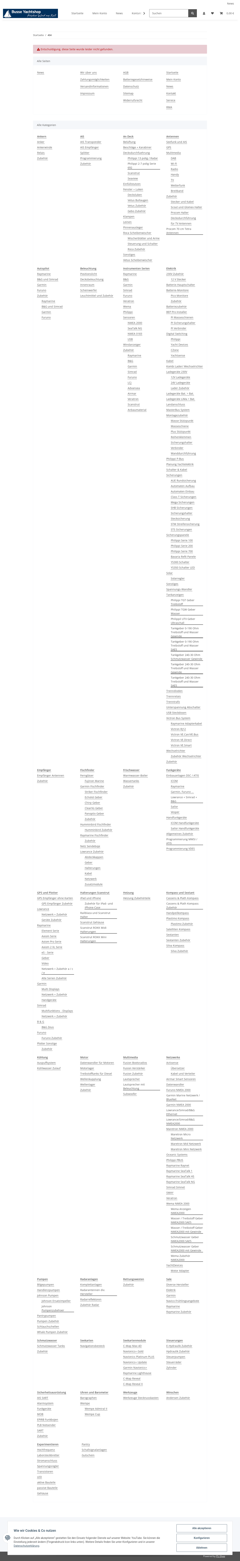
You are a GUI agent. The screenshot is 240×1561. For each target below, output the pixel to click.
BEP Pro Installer (176, 312)
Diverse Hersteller (177, 1284)
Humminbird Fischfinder (95, 824)
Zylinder (171, 1367)
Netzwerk (91, 879)
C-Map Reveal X (133, 1384)
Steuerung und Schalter (143, 243)
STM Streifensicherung (185, 524)
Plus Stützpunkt (180, 431)
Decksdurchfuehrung (136, 153)
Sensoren (129, 317)
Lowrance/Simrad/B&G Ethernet (180, 1112)
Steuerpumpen (175, 1356)
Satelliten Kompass (178, 929)
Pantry (86, 1444)
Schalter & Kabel (176, 469)
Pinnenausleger (133, 227)
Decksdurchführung (183, 218)
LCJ (129, 382)
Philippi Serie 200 (182, 546)
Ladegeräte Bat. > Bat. (180, 393)
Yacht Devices (179, 344)
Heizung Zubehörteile (136, 898)
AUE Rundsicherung (183, 480)
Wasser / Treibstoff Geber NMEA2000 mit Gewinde (187, 1229)
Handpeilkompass (177, 913)
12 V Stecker (178, 279)
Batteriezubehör (176, 306)
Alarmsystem (45, 1403)
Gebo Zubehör (137, 211)
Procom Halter (180, 212)
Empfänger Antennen (50, 775)
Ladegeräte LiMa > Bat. (180, 399)
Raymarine (44, 274)
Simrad (127, 290)
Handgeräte (49, 1000)
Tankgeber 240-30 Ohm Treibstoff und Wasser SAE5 (185, 681)
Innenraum (87, 285)
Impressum (87, 93)
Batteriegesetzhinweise (137, 79)
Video (45, 963)
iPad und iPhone (90, 898)
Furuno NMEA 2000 (178, 1090)
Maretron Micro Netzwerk (180, 1136)
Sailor (174, 806)
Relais (41, 153)
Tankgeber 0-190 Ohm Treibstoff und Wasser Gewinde (185, 632)
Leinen (127, 222)
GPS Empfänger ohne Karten (55, 898)
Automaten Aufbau (183, 486)
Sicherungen (174, 475)
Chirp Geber (92, 802)
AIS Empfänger (89, 147)
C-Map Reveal (131, 1378)
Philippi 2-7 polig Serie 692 (142, 165)
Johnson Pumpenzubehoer (53, 1308)
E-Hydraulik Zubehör (179, 1346)
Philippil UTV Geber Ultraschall (183, 621)
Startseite (77, 13)
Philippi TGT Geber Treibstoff (182, 602)
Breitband (177, 191)
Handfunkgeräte (176, 817)
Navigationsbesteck (92, 1346)
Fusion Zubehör (133, 1073)
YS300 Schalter (180, 562)
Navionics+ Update (135, 1362)
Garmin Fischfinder (92, 786)
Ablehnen (201, 1547)
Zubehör (42, 158)
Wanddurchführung (183, 453)
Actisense (172, 1062)
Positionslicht (88, 274)
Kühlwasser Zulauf (49, 1068)
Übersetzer (178, 1068)
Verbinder (177, 448)
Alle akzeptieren (201, 1528)
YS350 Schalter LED (183, 567)
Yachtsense (178, 355)
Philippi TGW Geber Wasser (183, 611)
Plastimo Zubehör (182, 924)
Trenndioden (174, 691)
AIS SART (42, 1398)
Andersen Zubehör (178, 1398)
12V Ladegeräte (180, 377)
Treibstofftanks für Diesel (96, 1073)
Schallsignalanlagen (94, 1449)
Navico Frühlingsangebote (182, 1301)
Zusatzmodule (94, 884)
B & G (40, 1021)
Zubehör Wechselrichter (186, 756)
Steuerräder (174, 1362)
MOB (40, 1414)
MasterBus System (178, 410)
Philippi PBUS (174, 1160)
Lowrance (43, 909)
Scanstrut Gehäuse (92, 922)
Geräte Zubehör (52, 920)
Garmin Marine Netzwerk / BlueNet (183, 1097)
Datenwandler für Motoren (97, 1062)
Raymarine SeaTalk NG (180, 1182)
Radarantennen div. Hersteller (92, 1292)
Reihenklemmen (181, 437)
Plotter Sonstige (47, 1043)
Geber (88, 862)
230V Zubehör (175, 274)
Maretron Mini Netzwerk (186, 1149)
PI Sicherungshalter (183, 323)
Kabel (169, 361)
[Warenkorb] (227, 13)
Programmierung (91, 158)
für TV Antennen (181, 223)
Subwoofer (130, 1094)
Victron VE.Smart (181, 745)
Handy (175, 174)
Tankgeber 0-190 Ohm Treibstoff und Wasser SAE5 (185, 645)
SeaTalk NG (135, 328)
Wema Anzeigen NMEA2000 (181, 1211)
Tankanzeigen (175, 594)
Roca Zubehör (136, 249)
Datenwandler (175, 1084)
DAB (173, 158)
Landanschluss (175, 404)
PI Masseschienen (182, 317)
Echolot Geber (93, 797)
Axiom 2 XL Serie (52, 947)
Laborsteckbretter (48, 1455)
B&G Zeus (48, 1027)
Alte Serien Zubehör (54, 978)
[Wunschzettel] (212, 13)
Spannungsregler (48, 1466)
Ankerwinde (44, 147)
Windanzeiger (132, 344)
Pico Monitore (179, 295)
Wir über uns (88, 72)
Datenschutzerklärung (26, 1545)
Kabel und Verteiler (183, 1073)
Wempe (85, 1403)
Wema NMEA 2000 (177, 1203)
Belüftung (129, 142)
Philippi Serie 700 (182, 551)
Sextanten (172, 934)
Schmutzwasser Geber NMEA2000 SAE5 (185, 1239)
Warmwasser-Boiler (135, 775)
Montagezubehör (177, 415)
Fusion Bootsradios (135, 1062)
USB (130, 339)
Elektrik (171, 1290)
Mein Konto (99, 13)
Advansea (134, 388)
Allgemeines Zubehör (179, 834)
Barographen (88, 1398)
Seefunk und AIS (176, 142)
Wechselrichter (175, 750)
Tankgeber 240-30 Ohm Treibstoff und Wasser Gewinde (185, 668)
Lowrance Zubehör (92, 851)
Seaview (133, 178)
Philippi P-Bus (175, 459)
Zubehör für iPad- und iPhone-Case (99, 905)
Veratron (128, 301)
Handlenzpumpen (48, 1290)
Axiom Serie (49, 936)
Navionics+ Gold (133, 1351)
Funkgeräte (44, 1408)
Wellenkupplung (90, 1079)
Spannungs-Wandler (179, 589)
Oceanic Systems (177, 1154)
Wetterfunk (178, 185)
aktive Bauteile (46, 1482)
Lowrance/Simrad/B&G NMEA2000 (180, 1121)
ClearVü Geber (94, 808)
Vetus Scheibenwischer (137, 260)
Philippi (128, 312)
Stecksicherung (180, 518)
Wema (127, 306)
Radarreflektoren (90, 1299)
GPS (168, 147)
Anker (40, 142)
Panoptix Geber (94, 813)
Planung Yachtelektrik (180, 464)
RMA (169, 107)
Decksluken (135, 195)
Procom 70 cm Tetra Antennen (178, 231)
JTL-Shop (220, 1556)
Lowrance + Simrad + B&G (184, 799)
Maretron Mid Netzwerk (186, 1143)
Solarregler (178, 578)
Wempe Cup (92, 1414)
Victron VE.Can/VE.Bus (184, 734)
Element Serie (50, 930)
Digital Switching (176, 333)
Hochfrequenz (46, 1449)
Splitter (84, 153)
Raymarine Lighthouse (137, 1373)
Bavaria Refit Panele (183, 556)
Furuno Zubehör (52, 1038)
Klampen (128, 216)
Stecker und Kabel (182, 201)
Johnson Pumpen (47, 1295)
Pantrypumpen (46, 1315)
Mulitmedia (173, 153)
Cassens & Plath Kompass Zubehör (182, 905)
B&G (126, 279)
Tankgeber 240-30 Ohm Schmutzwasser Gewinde (186, 657)
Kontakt (136, 13)
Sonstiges (129, 254)
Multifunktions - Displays (57, 1011)
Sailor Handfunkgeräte (185, 828)
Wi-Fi (174, 163)
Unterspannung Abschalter (183, 707)
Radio (174, 169)
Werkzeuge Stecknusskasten (141, 1398)
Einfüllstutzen (132, 184)
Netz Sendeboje (90, 846)
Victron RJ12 (178, 729)
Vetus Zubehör (137, 205)
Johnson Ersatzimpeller (56, 1301)
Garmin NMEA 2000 (178, 1104)
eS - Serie (47, 952)
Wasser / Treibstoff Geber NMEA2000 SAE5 (187, 1220)
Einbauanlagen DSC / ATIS (182, 775)
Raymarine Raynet (177, 1165)
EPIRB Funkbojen (47, 1419)
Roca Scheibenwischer (137, 233)
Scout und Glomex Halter (186, 207)
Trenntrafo (173, 702)
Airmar (132, 393)
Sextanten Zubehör (178, 940)
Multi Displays (50, 989)
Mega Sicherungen (182, 502)
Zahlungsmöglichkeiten (95, 79)
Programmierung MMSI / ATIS (181, 841)
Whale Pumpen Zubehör (52, 1332)
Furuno (41, 290)
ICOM (174, 781)
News (230, 3)
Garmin (41, 285)
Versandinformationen (94, 86)
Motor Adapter (180, 1270)
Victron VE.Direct (181, 740)
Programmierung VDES (180, 848)
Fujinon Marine (94, 781)
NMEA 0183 (135, 333)
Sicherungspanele (177, 535)
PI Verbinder (178, 328)
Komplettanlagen (91, 1284)
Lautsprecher (131, 1079)
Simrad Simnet (175, 1187)
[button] (204, 13)
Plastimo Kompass (177, 918)
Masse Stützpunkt (182, 420)
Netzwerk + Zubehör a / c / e (57, 970)
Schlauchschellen (48, 1326)
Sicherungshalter (181, 442)
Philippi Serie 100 (182, 540)
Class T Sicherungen (183, 497)
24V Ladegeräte (180, 382)
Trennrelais (173, 696)
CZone (175, 350)
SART (40, 1430)
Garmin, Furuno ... (182, 792)
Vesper (175, 812)
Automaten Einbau (182, 491)
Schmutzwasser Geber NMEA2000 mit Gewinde (186, 1248)
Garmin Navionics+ (135, 1367)
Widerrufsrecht (132, 100)
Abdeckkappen (94, 857)
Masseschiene (180, 426)
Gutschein (88, 1455)
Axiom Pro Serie (51, 941)
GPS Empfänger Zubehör (57, 903)
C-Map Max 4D (132, 1346)
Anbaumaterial (137, 410)
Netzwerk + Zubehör (54, 914)
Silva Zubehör (179, 951)
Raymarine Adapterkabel (186, 723)
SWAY (169, 1192)
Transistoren (45, 1471)
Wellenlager (87, 1084)
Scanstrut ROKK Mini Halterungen (93, 939)
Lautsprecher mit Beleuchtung (134, 1086)
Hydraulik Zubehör (178, 1351)
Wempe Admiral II (96, 1408)
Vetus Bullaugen (138, 200)
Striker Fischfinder (96, 792)
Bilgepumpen (45, 1284)
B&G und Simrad (47, 279)
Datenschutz (131, 86)
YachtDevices (174, 1265)
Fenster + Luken (133, 189)
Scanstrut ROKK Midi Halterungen (93, 929)
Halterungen (92, 868)
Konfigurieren (202, 1537)
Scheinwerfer (88, 290)
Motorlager (87, 1068)
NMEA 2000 (135, 323)
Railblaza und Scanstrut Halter (95, 915)
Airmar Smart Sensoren (181, 1079)
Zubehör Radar (89, 1305)
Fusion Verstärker (134, 1068)
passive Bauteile (47, 1488)
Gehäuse (42, 1493)
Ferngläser (87, 775)
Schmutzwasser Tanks (51, 1346)
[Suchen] (168, 13)
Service (170, 100)
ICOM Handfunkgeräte (185, 823)
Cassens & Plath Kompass (182, 898)
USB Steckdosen (176, 712)
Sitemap (128, 93)
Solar (169, 573)
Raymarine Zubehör (178, 1311)
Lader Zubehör (180, 388)
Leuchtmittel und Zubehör (96, 295)
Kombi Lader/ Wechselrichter (184, 366)
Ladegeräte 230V (176, 372)
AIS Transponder (90, 142)
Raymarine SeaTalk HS (180, 1176)
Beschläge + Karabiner (137, 147)
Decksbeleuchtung (92, 279)
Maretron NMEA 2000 (179, 1129)
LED (39, 1477)
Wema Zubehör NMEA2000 (180, 1258)
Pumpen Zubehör (48, 1321)
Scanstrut (134, 173)
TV (172, 180)
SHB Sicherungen (182, 507)
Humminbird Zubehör (98, 830)
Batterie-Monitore (177, 290)
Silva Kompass (175, 945)
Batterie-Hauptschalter (180, 285)
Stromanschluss (47, 1460)
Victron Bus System (178, 718)
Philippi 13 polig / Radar (143, 158)
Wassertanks (131, 781)
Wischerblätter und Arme (144, 238)
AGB (125, 72)
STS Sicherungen (181, 529)
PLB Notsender (46, 1425)
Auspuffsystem (46, 1062)
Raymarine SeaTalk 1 (179, 1171)
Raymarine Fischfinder (94, 835)
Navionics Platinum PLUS (138, 1356)
